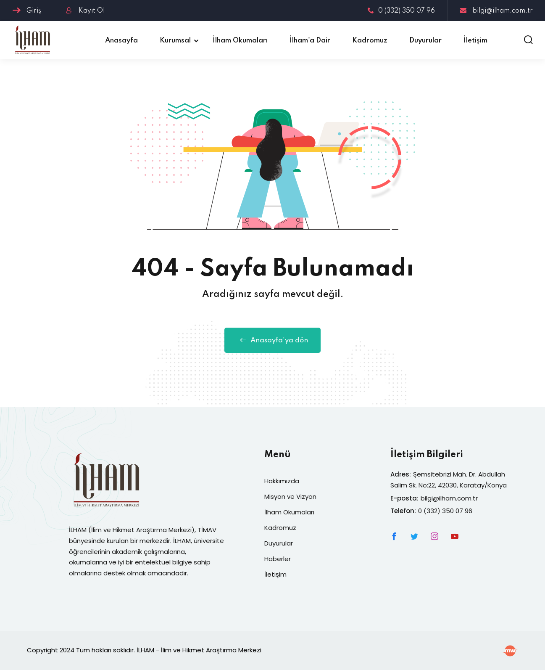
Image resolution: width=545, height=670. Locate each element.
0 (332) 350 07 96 (401, 10)
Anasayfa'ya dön (272, 340)
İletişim (475, 40)
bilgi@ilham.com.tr (496, 10)
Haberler (277, 558)
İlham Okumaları (240, 40)
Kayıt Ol (85, 10)
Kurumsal (175, 40)
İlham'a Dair (310, 40)
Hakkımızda (281, 481)
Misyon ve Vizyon (290, 496)
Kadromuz (369, 40)
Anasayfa (121, 40)
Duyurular (425, 40)
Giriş (27, 10)
